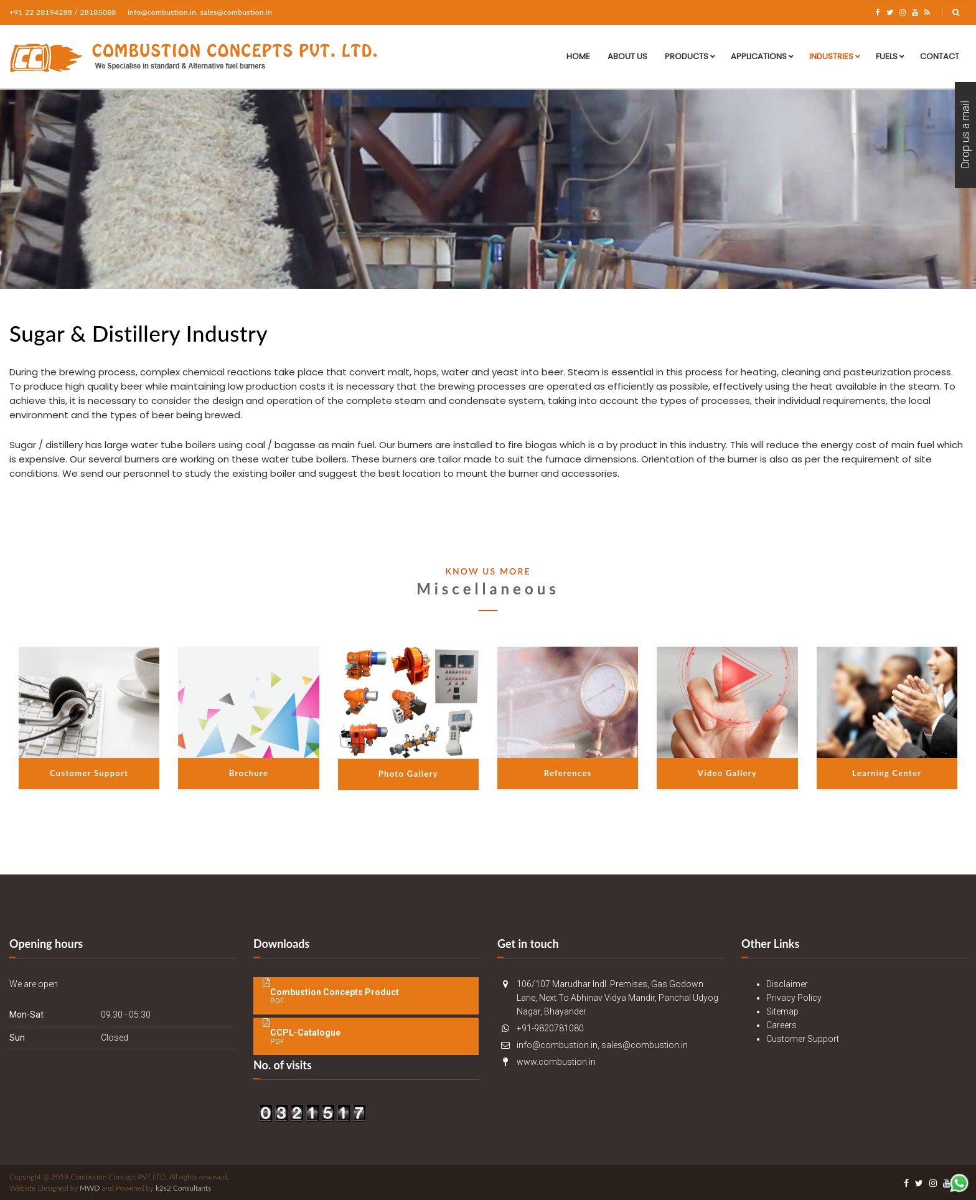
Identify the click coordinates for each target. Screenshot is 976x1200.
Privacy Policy (794, 998)
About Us (627, 56)
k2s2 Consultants (183, 1188)
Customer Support (802, 1039)
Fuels (887, 56)
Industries (831, 56)
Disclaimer (787, 984)
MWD (90, 1188)
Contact (939, 56)
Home (578, 56)
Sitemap (782, 1011)
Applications (759, 56)
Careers (781, 1025)
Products (686, 56)
